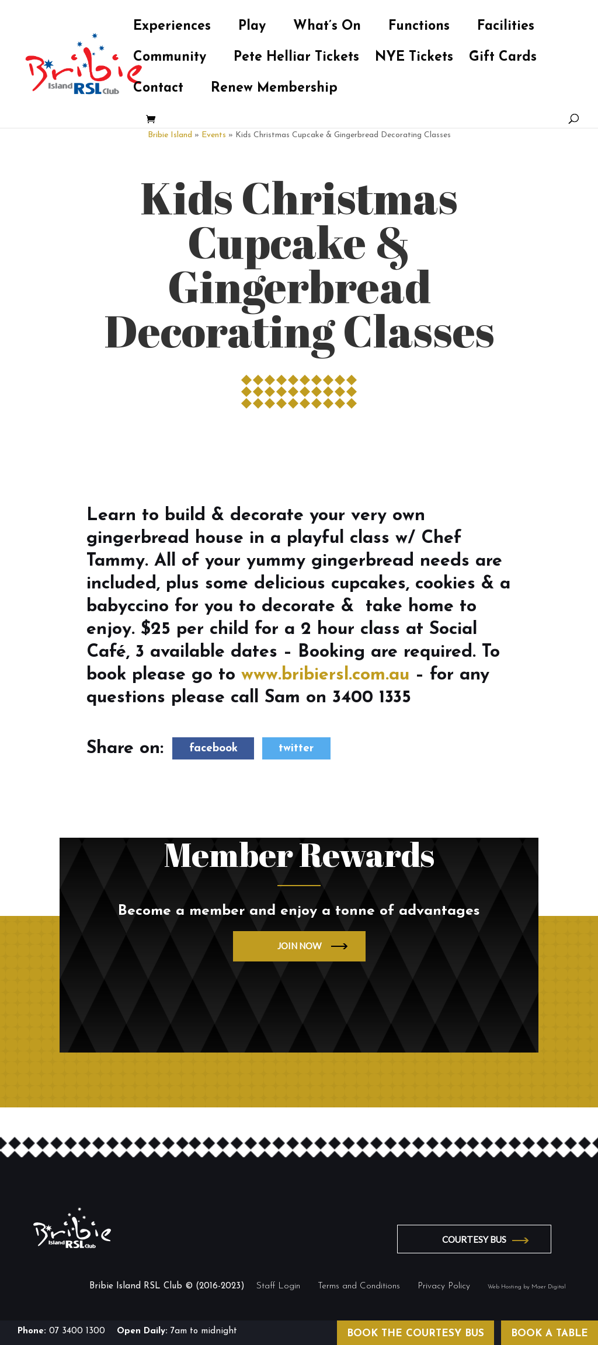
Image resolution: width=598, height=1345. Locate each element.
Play (252, 28)
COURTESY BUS (475, 1239)
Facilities (505, 28)
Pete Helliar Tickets (296, 59)
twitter (296, 748)
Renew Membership (274, 90)
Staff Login (278, 1286)
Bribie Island (170, 135)
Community (169, 59)
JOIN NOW (299, 945)
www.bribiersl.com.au (325, 675)
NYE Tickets (414, 59)
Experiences (172, 28)
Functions (419, 28)
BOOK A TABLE (549, 1334)
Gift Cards (503, 59)
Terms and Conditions (359, 1286)
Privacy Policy (444, 1286)
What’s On (327, 28)
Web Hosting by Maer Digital (527, 1287)
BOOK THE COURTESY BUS (415, 1334)
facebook (213, 748)
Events (213, 135)
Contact (158, 90)
